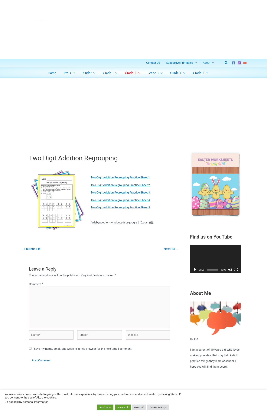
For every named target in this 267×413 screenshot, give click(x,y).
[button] (195, 63)
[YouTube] (245, 63)
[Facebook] (233, 63)
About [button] (208, 63)
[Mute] (230, 270)
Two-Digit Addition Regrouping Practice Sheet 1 (120, 177)
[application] (73, 73)
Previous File (31, 249)
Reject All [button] (139, 407)
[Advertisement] (134, 106)
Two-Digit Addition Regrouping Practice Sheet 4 (120, 200)
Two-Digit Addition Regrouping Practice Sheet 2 (120, 185)
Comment (36, 284)
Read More (105, 407)
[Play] (195, 270)
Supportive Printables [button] (182, 63)
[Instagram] (239, 63)
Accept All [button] (123, 407)
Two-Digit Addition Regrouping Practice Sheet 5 (120, 207)
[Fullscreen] (236, 270)
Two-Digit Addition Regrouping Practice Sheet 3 (120, 192)
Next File (171, 249)
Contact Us (154, 62)
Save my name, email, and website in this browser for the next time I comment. (83, 348)
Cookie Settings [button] (158, 407)
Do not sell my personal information (26, 402)
